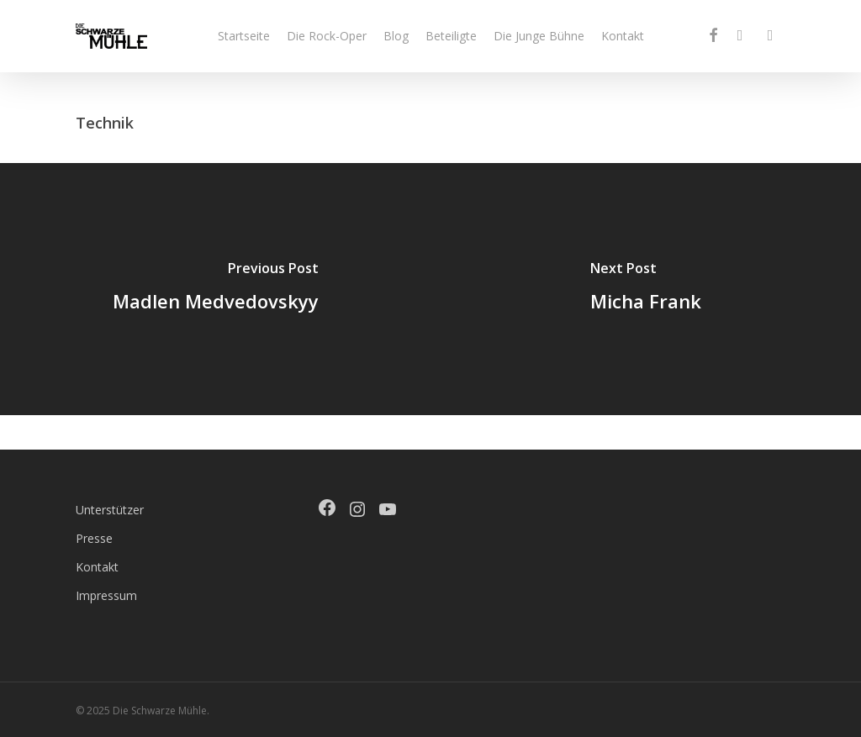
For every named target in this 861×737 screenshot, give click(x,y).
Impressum (106, 595)
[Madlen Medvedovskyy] (215, 289)
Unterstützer (110, 510)
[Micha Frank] (645, 289)
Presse (94, 538)
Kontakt (97, 567)
